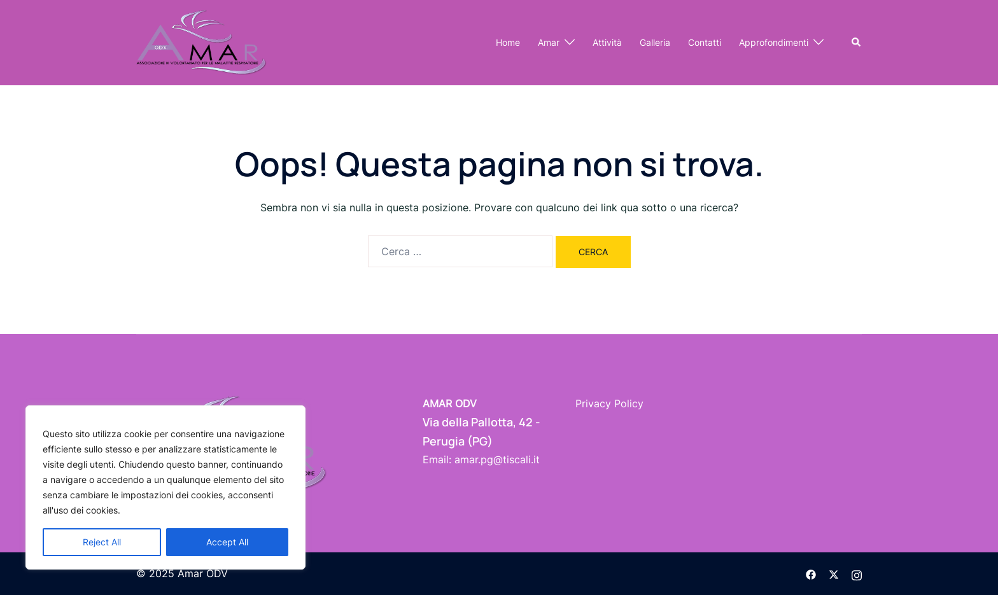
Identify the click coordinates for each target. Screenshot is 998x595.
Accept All (227, 541)
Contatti (704, 42)
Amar (548, 42)
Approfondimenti (773, 42)
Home (508, 42)
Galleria (655, 42)
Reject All (102, 541)
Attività (607, 42)
